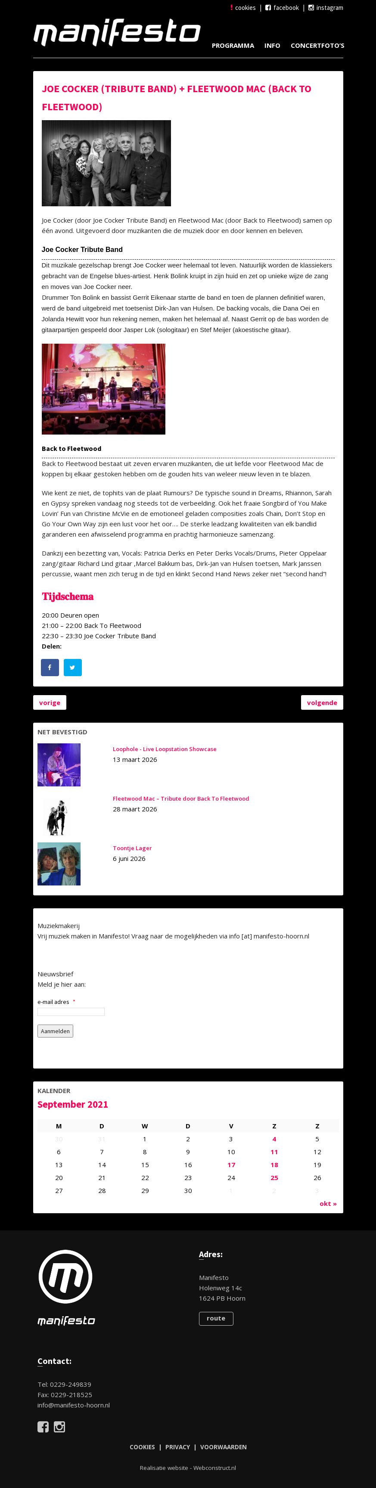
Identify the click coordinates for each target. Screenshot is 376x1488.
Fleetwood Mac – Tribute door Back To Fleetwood (181, 798)
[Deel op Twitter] (73, 667)
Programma (233, 45)
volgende (322, 702)
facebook (282, 7)
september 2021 (72, 1104)
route (216, 1318)
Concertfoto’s (318, 45)
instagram (325, 7)
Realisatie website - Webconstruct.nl (188, 1468)
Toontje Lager (132, 848)
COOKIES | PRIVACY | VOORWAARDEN (188, 1447)
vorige (49, 702)
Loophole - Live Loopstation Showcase (165, 749)
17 (231, 1164)
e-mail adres (56, 1002)
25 (274, 1177)
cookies (243, 7)
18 (274, 1164)
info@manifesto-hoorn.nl (73, 1405)
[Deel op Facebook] (50, 667)
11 (274, 1151)
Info (272, 45)
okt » (328, 1203)
